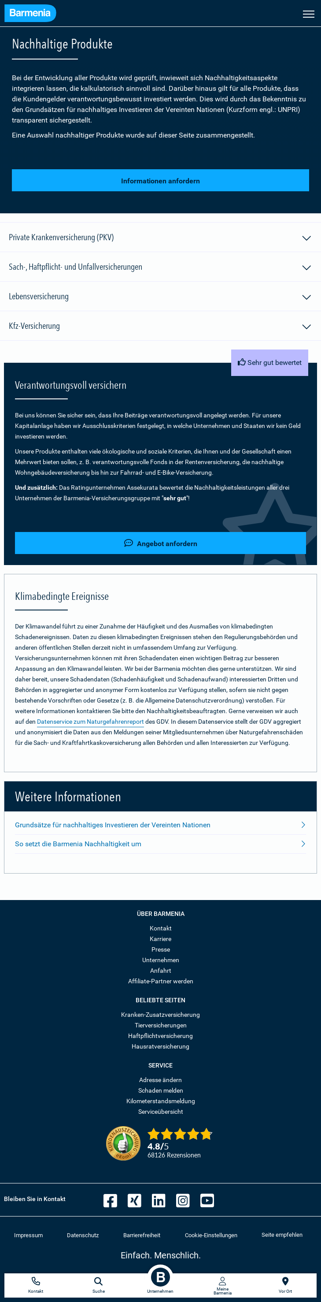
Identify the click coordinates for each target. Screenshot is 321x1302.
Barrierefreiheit (141, 1235)
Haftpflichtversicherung (160, 1035)
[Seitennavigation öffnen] (308, 13)
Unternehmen (160, 959)
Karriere (160, 938)
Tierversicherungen (161, 1025)
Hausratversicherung (160, 1046)
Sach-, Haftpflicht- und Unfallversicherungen (160, 268)
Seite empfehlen (282, 1234)
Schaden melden (160, 1090)
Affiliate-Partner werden (160, 981)
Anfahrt (160, 970)
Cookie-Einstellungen (211, 1235)
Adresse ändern (160, 1079)
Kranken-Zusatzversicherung (160, 1014)
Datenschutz (83, 1235)
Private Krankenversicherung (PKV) (160, 238)
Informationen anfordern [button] (160, 181)
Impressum (28, 1235)
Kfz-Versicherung (160, 327)
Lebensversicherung (160, 297)
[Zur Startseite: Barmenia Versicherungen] (30, 14)
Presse (160, 949)
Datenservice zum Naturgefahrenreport (90, 721)
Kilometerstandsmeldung (160, 1101)
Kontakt (161, 928)
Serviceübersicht (160, 1111)
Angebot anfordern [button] (160, 543)
